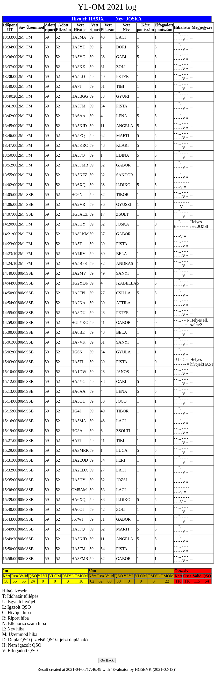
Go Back (106, 660)
